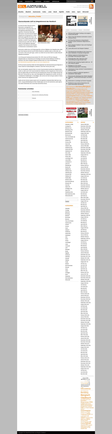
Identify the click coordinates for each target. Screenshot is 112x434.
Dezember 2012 (84, 361)
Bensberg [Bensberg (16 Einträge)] (79, 86)
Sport (78, 11)
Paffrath (67, 176)
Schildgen (67, 188)
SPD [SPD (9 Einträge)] (72, 102)
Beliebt (67, 30)
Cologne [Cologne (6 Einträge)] (88, 91)
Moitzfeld (67, 165)
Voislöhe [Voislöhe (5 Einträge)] (80, 104)
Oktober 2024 (84, 151)
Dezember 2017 (84, 254)
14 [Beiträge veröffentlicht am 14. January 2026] (84, 383)
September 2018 (84, 238)
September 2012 (84, 366)
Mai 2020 (83, 222)
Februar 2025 (84, 144)
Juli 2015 (83, 306)
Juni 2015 (83, 308)
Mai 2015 (83, 309)
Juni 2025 (83, 136)
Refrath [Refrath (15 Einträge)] (86, 101)
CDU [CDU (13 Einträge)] (83, 91)
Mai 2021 (83, 204)
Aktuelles (21, 11)
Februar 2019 (84, 233)
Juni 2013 (83, 350)
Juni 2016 (83, 286)
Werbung (38, 1)
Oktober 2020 (84, 213)
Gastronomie (36, 11)
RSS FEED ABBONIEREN (82, 5)
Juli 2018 (83, 242)
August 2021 (84, 201)
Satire (73, 11)
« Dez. (82, 387)
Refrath (67, 179)
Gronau (67, 142)
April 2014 (83, 333)
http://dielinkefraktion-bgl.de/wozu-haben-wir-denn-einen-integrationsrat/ (33, 62)
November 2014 (84, 320)
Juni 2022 (83, 192)
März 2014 (83, 334)
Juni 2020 (83, 220)
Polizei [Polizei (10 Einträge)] (81, 101)
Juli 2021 (83, 202)
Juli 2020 (83, 218)
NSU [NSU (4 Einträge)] (73, 99)
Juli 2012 (83, 370)
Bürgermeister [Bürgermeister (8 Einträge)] (77, 91)
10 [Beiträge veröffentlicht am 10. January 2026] (88, 382)
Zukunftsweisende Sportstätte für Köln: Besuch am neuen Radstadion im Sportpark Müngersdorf (80, 52)
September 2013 (84, 345)
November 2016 (84, 277)
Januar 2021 (84, 208)
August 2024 (84, 154)
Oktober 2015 (84, 300)
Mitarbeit (47, 1)
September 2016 (84, 281)
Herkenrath (67, 149)
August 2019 (84, 227)
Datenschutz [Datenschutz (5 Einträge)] (69, 92)
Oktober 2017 (84, 258)
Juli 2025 (83, 135)
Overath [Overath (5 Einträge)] (82, 99)
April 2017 (83, 268)
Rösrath (67, 183)
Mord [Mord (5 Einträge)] (67, 99)
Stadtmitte (67, 192)
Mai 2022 (83, 194)
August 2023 (84, 176)
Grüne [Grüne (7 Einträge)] (78, 95)
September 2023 (84, 174)
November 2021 (84, 199)
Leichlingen (68, 158)
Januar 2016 (84, 295)
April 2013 (83, 354)
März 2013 (83, 356)
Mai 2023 (83, 179)
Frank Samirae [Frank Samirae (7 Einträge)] (81, 94)
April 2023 (83, 181)
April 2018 (83, 247)
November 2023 (84, 170)
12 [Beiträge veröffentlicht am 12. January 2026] (81, 383)
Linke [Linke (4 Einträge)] (71, 97)
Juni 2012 (83, 372)
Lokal (49, 11)
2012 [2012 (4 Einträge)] (67, 86)
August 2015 (84, 304)
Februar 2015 (84, 315)
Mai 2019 (83, 231)
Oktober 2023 (84, 172)
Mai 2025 (83, 138)
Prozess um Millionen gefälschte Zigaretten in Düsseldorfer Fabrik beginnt (78, 73)
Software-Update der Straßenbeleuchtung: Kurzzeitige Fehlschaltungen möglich (78, 56)
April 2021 (83, 206)
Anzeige (67, 126)
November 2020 (84, 211)
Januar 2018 (84, 252)
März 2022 (83, 197)
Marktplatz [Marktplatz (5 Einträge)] (89, 97)
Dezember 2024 (84, 147)
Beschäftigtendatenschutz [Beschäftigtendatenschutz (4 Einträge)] (81, 89)
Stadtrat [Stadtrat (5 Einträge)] (76, 102)
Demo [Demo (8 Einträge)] (74, 92)
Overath (67, 174)
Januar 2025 (84, 145)
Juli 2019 (83, 229)
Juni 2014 (83, 329)
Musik (55, 11)
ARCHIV (83, 122)
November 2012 (84, 363)
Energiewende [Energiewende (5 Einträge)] (89, 92)
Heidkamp (67, 147)
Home (21, 1)
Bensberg (67, 129)
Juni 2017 (83, 265)
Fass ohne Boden (69, 136)
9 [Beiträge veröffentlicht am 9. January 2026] (86, 382)
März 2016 (83, 292)
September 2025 (84, 131)
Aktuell (80, 30)
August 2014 (84, 325)
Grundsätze (29, 1)
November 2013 (84, 341)
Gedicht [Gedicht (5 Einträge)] (88, 94)
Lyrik (66, 163)
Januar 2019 (84, 235)
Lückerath (67, 161)
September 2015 (84, 302)
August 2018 (84, 240)
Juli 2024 (83, 156)
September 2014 (84, 324)
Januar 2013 (84, 359)
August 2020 (84, 217)
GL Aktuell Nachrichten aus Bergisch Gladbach (35, 432)
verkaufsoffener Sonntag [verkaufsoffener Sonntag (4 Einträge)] (72, 104)
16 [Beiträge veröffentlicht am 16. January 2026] (86, 383)
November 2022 (84, 186)
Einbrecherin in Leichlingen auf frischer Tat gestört (79, 80)
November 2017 (84, 256)
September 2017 (84, 259)
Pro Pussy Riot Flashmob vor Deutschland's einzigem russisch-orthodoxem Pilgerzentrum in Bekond (79, 41)
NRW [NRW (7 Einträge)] (70, 99)
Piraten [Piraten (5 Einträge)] (86, 99)
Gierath (67, 140)
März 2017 (83, 270)
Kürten (66, 156)
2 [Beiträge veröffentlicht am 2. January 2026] (86, 380)
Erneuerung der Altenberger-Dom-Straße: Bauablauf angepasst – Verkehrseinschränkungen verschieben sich (80, 77)
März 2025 (83, 142)
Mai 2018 (83, 245)
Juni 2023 (83, 177)
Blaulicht (28, 11)
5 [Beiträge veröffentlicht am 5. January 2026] (81, 382)
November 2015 (84, 299)
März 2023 (83, 183)
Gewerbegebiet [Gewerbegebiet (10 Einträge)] (71, 95)
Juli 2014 (83, 327)
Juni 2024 (83, 158)
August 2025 (84, 133)
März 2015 (83, 313)
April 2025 (83, 140)
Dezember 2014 (84, 318)
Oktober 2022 (84, 188)
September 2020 (84, 215)
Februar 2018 (84, 251)
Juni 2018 (83, 243)
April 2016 (83, 290)
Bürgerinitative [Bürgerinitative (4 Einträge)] (69, 91)
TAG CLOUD (86, 30)
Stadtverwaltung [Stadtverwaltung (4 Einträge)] (82, 102)
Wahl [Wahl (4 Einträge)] (84, 104)
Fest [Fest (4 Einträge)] (76, 94)
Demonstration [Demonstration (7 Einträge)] (81, 92)
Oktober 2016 (84, 279)
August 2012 (84, 368)
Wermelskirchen (69, 194)
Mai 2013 (83, 352)
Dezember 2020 (84, 210)
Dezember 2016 (84, 276)
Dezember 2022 (84, 185)
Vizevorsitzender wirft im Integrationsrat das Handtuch (37, 21)
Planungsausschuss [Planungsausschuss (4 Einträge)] (71, 101)
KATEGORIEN (69, 122)
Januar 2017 (84, 274)
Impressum (55, 1)
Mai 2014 (83, 331)
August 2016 (84, 283)
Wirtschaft (85, 11)
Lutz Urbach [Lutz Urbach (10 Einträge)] (82, 97)
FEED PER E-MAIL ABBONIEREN (80, 7)
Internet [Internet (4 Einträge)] (82, 95)
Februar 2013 (84, 357)
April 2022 (83, 195)
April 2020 (83, 224)
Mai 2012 (83, 374)
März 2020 (83, 226)
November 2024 (84, 149)
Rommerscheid (68, 181)
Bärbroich (67, 128)
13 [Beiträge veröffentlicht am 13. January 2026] (82, 383)
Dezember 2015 (84, 297)
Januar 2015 (84, 316)
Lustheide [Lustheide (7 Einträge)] (75, 97)
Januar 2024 (84, 167)
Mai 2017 (83, 267)
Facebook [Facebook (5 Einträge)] (68, 94)
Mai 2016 (83, 288)
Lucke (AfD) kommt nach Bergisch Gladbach (78, 48)
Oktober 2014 (84, 322)
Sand (66, 185)
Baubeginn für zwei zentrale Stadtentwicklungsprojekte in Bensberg (77, 66)
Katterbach (67, 151)
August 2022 (84, 190)
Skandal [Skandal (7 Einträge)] (68, 102)
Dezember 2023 (84, 169)
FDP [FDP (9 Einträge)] (73, 94)
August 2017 (84, 261)
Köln (66, 153)
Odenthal (67, 172)
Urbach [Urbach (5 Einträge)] (88, 102)
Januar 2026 (84, 124)
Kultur (44, 11)
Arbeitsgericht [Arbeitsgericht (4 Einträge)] (72, 86)
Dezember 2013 (84, 340)
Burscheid (67, 133)
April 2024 (83, 161)
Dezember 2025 (84, 126)
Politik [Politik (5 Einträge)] (77, 101)
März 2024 (83, 163)
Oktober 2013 (84, 343)
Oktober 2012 (84, 365)
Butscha (67, 135)
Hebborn (67, 145)
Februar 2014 (84, 336)
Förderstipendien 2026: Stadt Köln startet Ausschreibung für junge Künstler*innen (77, 59)
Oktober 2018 (84, 236)
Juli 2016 (83, 284)
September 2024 (84, 153)
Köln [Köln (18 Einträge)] (68, 97)
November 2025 (84, 128)
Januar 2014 (84, 338)
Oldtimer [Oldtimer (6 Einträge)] (77, 99)
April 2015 (83, 311)
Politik (68, 11)
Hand (66, 144)
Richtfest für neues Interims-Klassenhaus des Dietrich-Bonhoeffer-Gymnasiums (78, 83)
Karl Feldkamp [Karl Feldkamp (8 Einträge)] (88, 95)
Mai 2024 (83, 160)
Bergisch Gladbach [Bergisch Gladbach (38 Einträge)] (86, 396)
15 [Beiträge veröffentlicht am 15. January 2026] (85, 383)
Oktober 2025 (84, 129)
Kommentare (74, 30)
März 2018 (83, 249)
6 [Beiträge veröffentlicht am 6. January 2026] (82, 382)
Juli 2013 (83, 349)
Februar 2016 (84, 293)
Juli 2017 (83, 263)
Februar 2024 (84, 165)
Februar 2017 (84, 272)
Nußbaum (67, 170)
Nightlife (61, 11)
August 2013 (84, 347)
